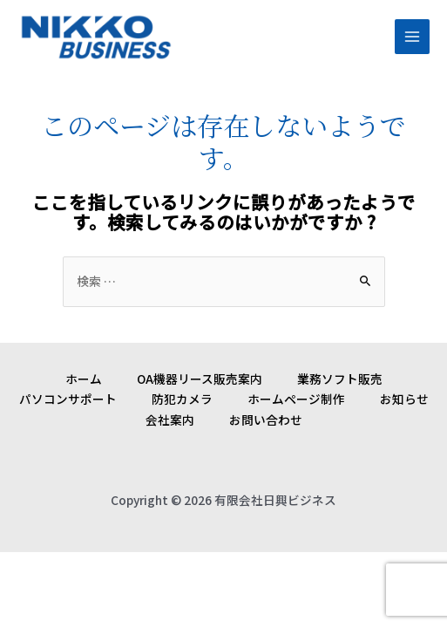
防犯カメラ (182, 398)
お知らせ (404, 398)
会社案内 (170, 419)
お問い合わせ (265, 419)
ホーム (83, 378)
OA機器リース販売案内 (199, 378)
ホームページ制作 (296, 398)
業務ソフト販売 (340, 378)
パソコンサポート (68, 398)
